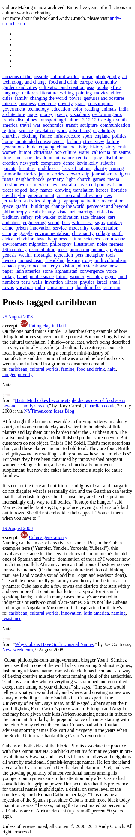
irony (87, 260)
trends (8, 119)
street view (93, 141)
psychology (104, 130)
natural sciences (84, 238)
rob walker (45, 217)
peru (25, 282)
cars (112, 217)
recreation (63, 254)
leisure (73, 260)
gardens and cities (19, 87)
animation (79, 249)
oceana (39, 265)
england (102, 135)
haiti (111, 369)
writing (67, 92)
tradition (10, 217)
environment (14, 244)
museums (121, 152)
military (114, 222)
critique (9, 233)
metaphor (95, 254)
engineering (34, 222)
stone (48, 271)
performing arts (107, 114)
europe (86, 81)
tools (111, 254)
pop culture (65, 152)
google (26, 233)
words (26, 184)
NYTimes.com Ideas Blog (49, 411)
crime (7, 227)
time (6, 157)
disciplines (26, 119)
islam (118, 184)
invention (54, 282)
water (84, 152)
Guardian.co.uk (100, 405)
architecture (13, 114)
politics (119, 135)
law (53, 184)
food (122, 276)
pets (79, 254)
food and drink (63, 81)
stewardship (78, 173)
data (110, 211)
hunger (9, 374)
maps (33, 114)
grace (80, 103)
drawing (63, 190)
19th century (14, 249)
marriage (85, 211)
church (84, 179)
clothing (30, 135)
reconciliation (42, 249)
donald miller (88, 287)
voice (111, 271)
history (96, 146)
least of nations (77, 168)
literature (49, 92)
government (13, 108)
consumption (100, 103)
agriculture (69, 119)
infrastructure (67, 135)
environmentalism (52, 233)
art (125, 76)
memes (116, 244)
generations (13, 146)
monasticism (30, 260)
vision (68, 265)
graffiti (22, 206)
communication (115, 125)
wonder (77, 276)
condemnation (104, 227)
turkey (8, 276)
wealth (25, 254)
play (98, 157)
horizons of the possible (25, 76)
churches (11, 135)
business (28, 103)
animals (109, 108)
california (101, 152)
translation (83, 190)
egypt (110, 276)
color (77, 108)
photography (108, 76)
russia (8, 179)
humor (25, 152)
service (60, 227)
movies (101, 92)
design (107, 119)
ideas (63, 249)
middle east (49, 168)
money (46, 114)
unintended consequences (40, 141)
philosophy (60, 244)
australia (68, 184)
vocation (24, 287)
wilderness (82, 222)
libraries (119, 190)
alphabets (11, 222)
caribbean (18, 369)
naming (117, 168)
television (25, 238)
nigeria (116, 249)
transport (48, 119)
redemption (113, 200)
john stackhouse (91, 265)
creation (10, 163)
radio (40, 287)
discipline (113, 157)
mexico (41, 184)
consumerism (60, 287)
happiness (57, 238)
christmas (43, 152)
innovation (40, 227)
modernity (79, 227)
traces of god (14, 190)
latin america (28, 271)
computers (51, 163)
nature (68, 157)
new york (29, 163)
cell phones (100, 184)
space (7, 206)
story (111, 146)
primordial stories (19, 173)
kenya (54, 265)
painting (84, 92)
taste (41, 238)
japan (44, 173)
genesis (9, 254)
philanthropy (14, 211)
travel (25, 125)
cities (7, 98)
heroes (102, 190)
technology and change (24, 81)
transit (72, 125)
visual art (66, 211)
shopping (51, 200)
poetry (62, 114)
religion (122, 173)
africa (116, 87)
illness (71, 282)
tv (4, 130)
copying (47, 146)
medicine (47, 103)
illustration (84, 244)
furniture (27, 168)
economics (53, 125)
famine (67, 369)
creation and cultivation (79, 195)
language (11, 92)
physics (87, 282)
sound (53, 222)
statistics (31, 200)
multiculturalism (111, 260)
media (113, 179)
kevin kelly (87, 163)
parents (9, 168)
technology (38, 108)
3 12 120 (90, 119)
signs (100, 222)
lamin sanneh (115, 238)
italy (34, 190)
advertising (80, 130)
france (46, 135)
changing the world (48, 98)
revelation (45, 130)
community (106, 81)
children (30, 92)
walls (37, 282)
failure (112, 141)
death (34, 211)
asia (90, 87)
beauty (48, 211)
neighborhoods (30, 179)
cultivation (68, 217)
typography (73, 200)
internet (9, 103)
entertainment (41, 195)
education (61, 108)
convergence (92, 271)
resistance (11, 618)
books (102, 87)
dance (68, 163)
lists (66, 222)
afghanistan (66, 271)
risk (100, 211)
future (62, 276)
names (46, 190)
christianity (83, 233)
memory (99, 249)
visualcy (95, 276)
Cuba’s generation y (48, 537)
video (116, 92)
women (9, 152)
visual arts (80, 114)
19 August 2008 (17, 528)
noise (102, 244)
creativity (79, 146)
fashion (74, 141)
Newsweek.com (17, 649)
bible (32, 146)
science (26, 130)
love (82, 184)
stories (58, 173)
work (62, 130)
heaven (9, 260)
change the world (67, 206)
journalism (102, 173)
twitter (93, 200)
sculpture (89, 125)
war (36, 125)
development (47, 157)
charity (100, 168)
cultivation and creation (62, 87)
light (70, 179)
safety (26, 217)
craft (122, 146)
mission (9, 184)
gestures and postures (104, 98)
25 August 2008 (17, 316)
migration (38, 244)
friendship (54, 260)
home (7, 141)
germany (55, 179)
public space (42, 276)
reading (92, 108)
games (99, 179)
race (85, 217)
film (12, 130)
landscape (22, 157)
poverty (65, 103)
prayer (24, 265)
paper (7, 271)
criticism (112, 287)
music (87, 76)
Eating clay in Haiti (48, 325)
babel (22, 276)
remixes (84, 157)
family (21, 98)
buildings (40, 206)
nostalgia (43, 254)
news (115, 265)
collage (103, 233)
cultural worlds (64, 76)
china (62, 146)
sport (87, 135)
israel (102, 282)
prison (22, 227)
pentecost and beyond (107, 206)
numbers (10, 282)
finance (98, 217)
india (123, 108)
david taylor (14, 195)
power (75, 98)
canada (9, 265)
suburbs (108, 163)
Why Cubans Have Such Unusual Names (54, 644)
